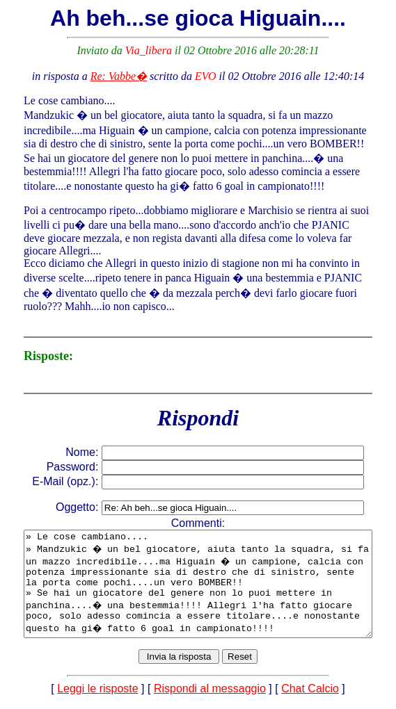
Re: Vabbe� (121, 76)
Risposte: (30, 343)
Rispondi (200, 405)
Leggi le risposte (100, 697)
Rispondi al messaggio (213, 697)
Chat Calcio (313, 697)
